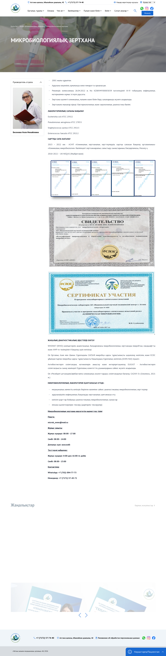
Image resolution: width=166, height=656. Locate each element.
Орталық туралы (34, 10)
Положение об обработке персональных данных (119, 638)
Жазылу (147, 13)
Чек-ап (60, 10)
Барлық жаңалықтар (145, 507)
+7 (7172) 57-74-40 (76, 2)
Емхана (50, 10)
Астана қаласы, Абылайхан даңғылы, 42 (47, 2)
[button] (80, 615)
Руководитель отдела (27, 82)
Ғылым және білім (92, 10)
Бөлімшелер (73, 10)
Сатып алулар (120, 10)
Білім (107, 10)
